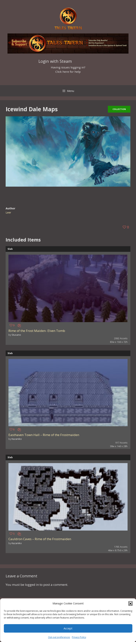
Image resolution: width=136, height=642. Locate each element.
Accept (68, 628)
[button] (130, 603)
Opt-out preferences (59, 637)
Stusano (16, 334)
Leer (8, 212)
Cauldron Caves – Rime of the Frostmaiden (39, 539)
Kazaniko (17, 439)
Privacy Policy (79, 637)
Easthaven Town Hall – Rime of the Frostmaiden (43, 435)
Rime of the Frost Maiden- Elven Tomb (36, 331)
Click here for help (68, 71)
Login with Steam (55, 61)
